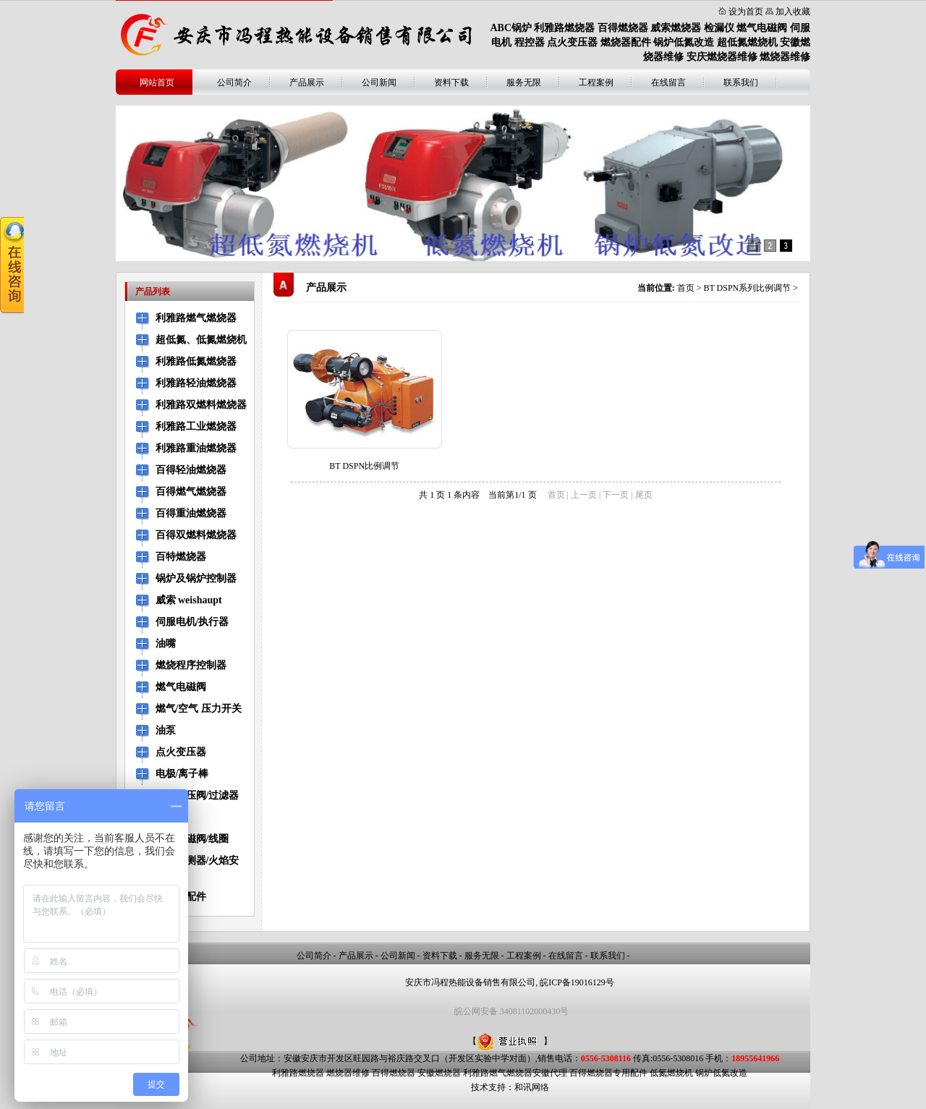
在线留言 (668, 82)
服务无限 (523, 82)
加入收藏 (793, 12)
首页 (685, 288)
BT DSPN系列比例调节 (747, 288)
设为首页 (746, 12)
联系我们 (740, 82)
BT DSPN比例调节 (364, 466)
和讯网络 (531, 1087)
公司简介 (234, 82)
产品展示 (306, 82)
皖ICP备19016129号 (577, 982)
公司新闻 (379, 82)
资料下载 (451, 82)
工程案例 (596, 82)
